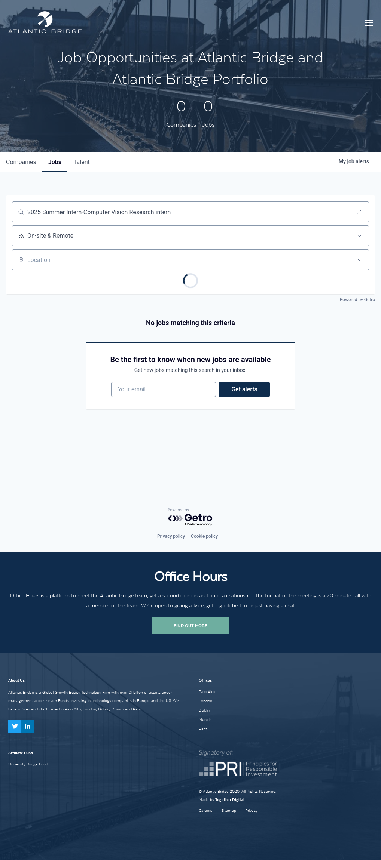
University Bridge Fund (28, 764)
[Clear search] (359, 212)
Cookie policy (204, 536)
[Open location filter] (359, 260)
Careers (205, 810)
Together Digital (229, 800)
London (205, 701)
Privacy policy (171, 536)
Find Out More (190, 625)
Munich (205, 719)
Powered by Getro (357, 299)
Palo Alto (207, 691)
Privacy (251, 810)
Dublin (204, 710)
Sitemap (228, 810)
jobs (54, 162)
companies (21, 162)
